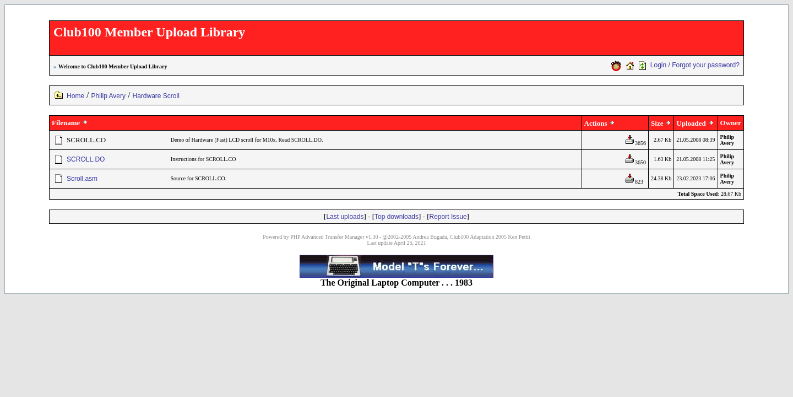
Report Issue (448, 217)
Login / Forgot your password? (695, 65)
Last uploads (344, 217)
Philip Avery (108, 96)
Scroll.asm (82, 179)
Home (75, 96)
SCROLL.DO (86, 159)
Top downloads (396, 217)
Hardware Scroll (156, 96)
